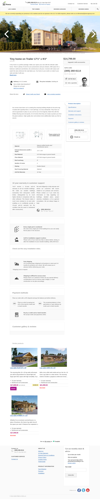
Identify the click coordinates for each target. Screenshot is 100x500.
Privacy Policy (42, 457)
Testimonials (41, 461)
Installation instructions (74, 114)
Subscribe (71, 475)
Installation (41, 473)
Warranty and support (74, 111)
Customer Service (82, 3)
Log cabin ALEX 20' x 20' (18, 368)
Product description (74, 103)
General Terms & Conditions (46, 455)
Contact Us (71, 3)
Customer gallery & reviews (76, 122)
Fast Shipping (42, 469)
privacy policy (72, 463)
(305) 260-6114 (19, 450)
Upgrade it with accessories (76, 62)
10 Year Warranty (43, 453)
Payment (70, 118)
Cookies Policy (42, 459)
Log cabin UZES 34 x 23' (48, 368)
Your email (68, 466)
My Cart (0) (94, 3)
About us (40, 451)
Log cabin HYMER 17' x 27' (19, 415)
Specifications (72, 107)
